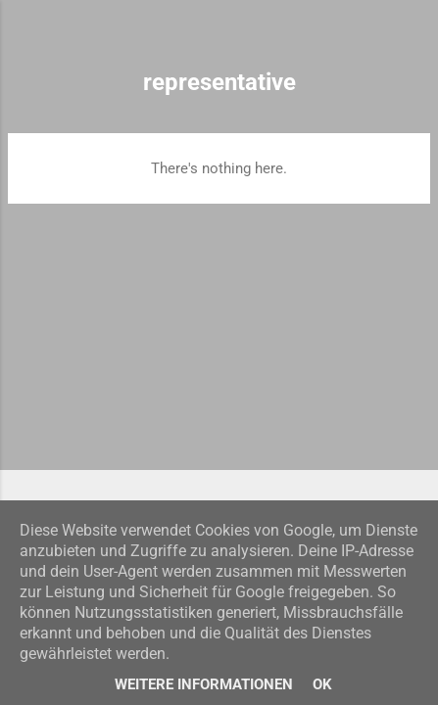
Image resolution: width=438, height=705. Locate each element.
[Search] (410, 40)
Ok (322, 684)
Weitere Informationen (204, 684)
